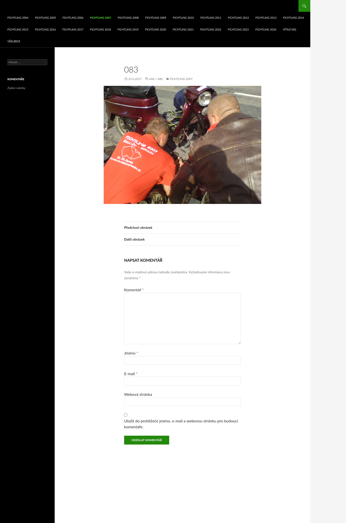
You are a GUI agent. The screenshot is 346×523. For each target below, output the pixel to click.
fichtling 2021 (183, 29)
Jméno (131, 353)
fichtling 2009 (155, 17)
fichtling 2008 (128, 17)
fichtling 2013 (265, 17)
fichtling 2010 (183, 17)
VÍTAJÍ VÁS (289, 29)
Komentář (134, 289)
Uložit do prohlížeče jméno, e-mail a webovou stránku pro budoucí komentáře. (181, 423)
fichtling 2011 (210, 17)
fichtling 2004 (17, 17)
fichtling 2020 (155, 29)
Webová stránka (138, 394)
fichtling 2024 (265, 29)
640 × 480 (156, 79)
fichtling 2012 (238, 17)
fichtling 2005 (45, 17)
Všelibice (13, 41)
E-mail (131, 373)
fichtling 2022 (210, 29)
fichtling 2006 (73, 17)
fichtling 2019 (128, 29)
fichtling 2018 (100, 29)
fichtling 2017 (73, 29)
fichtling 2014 (293, 17)
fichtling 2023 (238, 29)
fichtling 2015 (17, 29)
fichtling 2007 (100, 17)
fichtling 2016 (45, 29)
